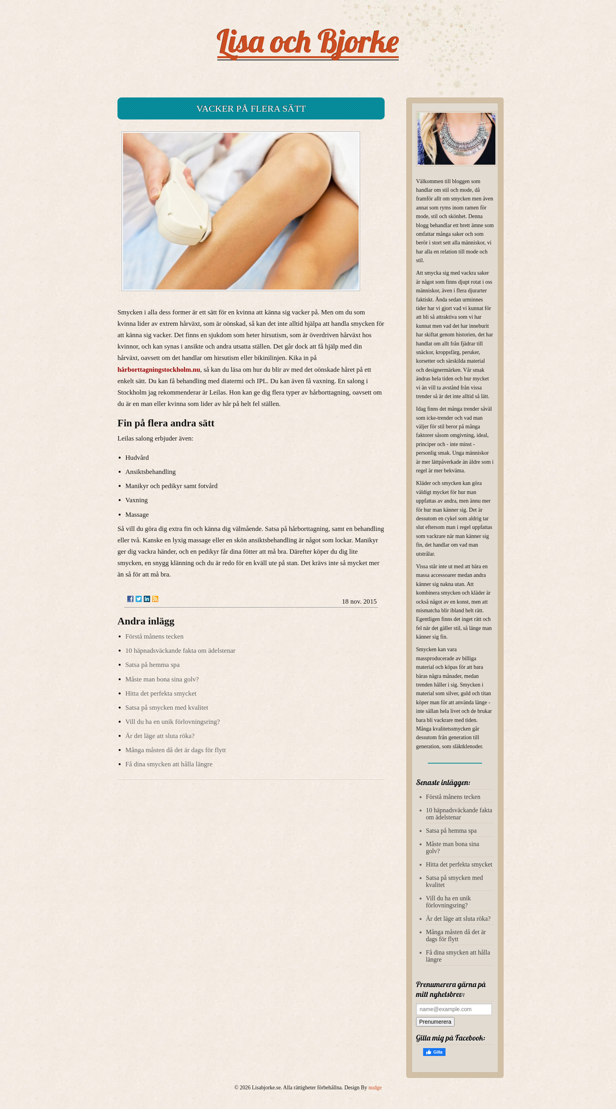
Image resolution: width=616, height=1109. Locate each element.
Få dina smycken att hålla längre (169, 764)
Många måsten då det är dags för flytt (175, 750)
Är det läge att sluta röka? (159, 736)
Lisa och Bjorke (308, 41)
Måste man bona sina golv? (162, 679)
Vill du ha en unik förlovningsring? (172, 721)
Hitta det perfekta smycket (160, 693)
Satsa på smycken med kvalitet (166, 707)
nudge (374, 1088)
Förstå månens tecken (154, 636)
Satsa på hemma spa (152, 664)
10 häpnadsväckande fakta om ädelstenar (180, 650)
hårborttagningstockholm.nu (158, 369)
